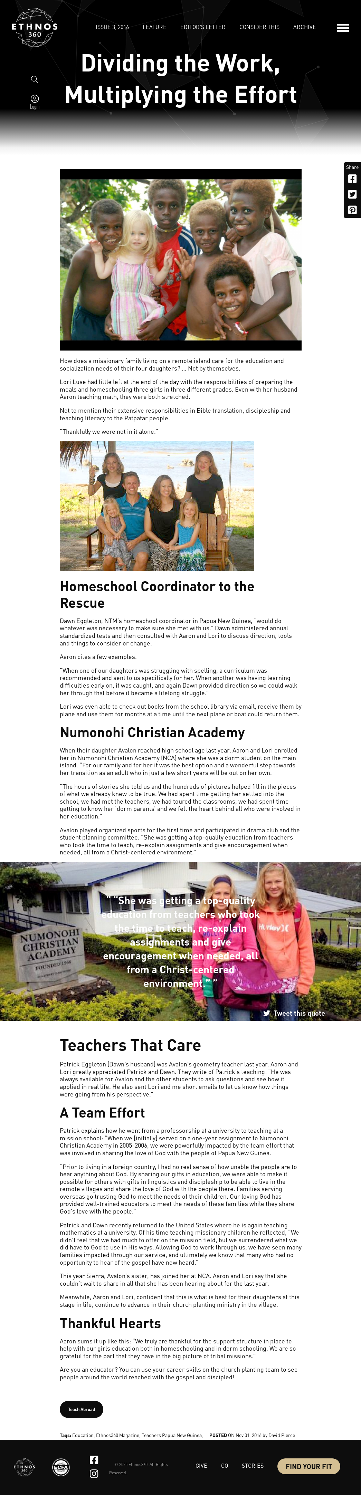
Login (34, 106)
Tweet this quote (299, 1012)
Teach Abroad (81, 1409)
